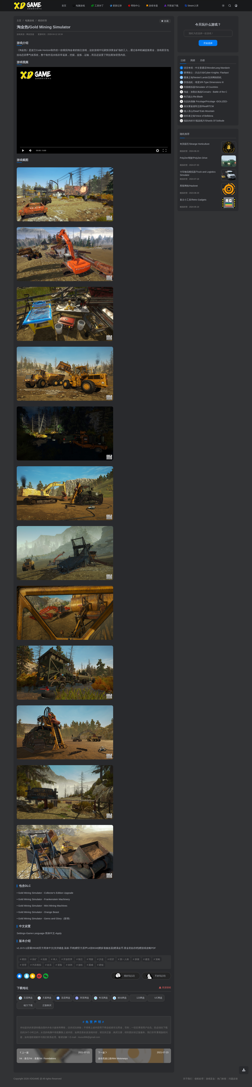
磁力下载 (26, 1005)
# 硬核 (100, 965)
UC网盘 (156, 998)
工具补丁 (97, 5)
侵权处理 (198, 1078)
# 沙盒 (100, 959)
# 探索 (136, 959)
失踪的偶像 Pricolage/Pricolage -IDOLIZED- (204, 101)
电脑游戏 (79, 5)
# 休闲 (69, 965)
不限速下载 (171, 5)
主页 (19, 20)
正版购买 (44, 1005)
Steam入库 (191, 5)
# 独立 (79, 959)
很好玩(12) (129, 975)
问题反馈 (233, 1078)
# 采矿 (33, 959)
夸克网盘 (101, 998)
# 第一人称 (123, 959)
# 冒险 (59, 965)
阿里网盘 (82, 998)
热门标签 (221, 1078)
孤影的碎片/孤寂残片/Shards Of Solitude (202, 120)
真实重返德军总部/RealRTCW (197, 106)
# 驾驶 (90, 959)
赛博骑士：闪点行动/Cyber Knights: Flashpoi (204, 72)
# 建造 (146, 959)
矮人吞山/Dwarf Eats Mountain (197, 111)
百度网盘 (26, 998)
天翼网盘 (44, 998)
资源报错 (165, 987)
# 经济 (111, 959)
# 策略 (157, 959)
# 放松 (79, 965)
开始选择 (207, 43)
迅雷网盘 (63, 998)
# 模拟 (23, 959)
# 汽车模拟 (35, 965)
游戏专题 (152, 5)
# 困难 (90, 965)
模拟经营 (42, 20)
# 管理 (23, 965)
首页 (64, 5)
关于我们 (187, 1078)
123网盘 (138, 998)
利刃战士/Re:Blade (191, 96)
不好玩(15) (160, 975)
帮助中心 (134, 5)
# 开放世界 (67, 959)
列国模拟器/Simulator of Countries (199, 87)
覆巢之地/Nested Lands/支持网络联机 (200, 77)
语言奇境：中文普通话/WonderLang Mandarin (205, 67)
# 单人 (54, 959)
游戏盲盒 (210, 1078)
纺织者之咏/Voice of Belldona (196, 115)
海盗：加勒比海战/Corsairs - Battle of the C (203, 91)
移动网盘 (120, 998)
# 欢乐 (48, 965)
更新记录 (116, 5)
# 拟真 (44, 959)
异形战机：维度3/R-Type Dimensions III (202, 82)
